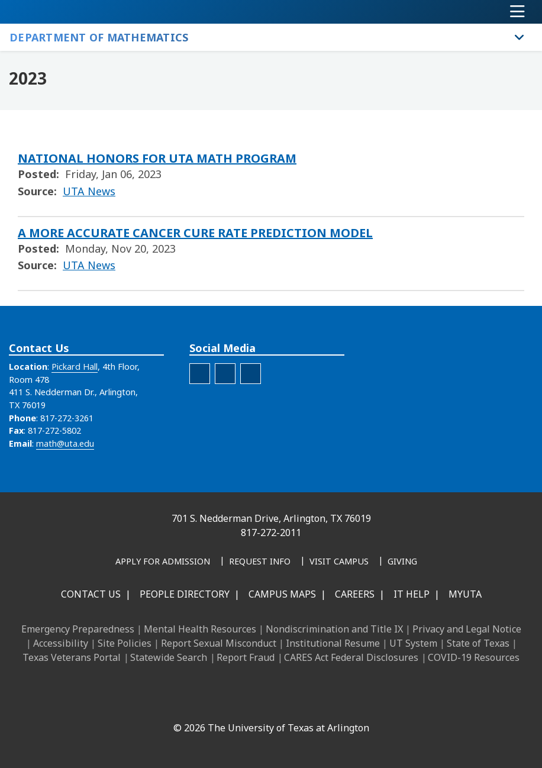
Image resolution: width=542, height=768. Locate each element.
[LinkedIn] (202, 702)
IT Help (411, 594)
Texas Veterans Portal (71, 657)
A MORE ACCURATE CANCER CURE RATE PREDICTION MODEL (195, 233)
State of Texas (478, 643)
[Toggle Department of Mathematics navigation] (519, 37)
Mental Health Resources (200, 628)
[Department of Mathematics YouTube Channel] (225, 373)
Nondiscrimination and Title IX (334, 628)
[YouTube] (280, 702)
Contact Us (91, 594)
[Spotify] (250, 373)
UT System (413, 643)
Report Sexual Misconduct (218, 643)
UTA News (89, 191)
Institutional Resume (333, 643)
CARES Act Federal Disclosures (351, 657)
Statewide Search (168, 657)
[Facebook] (176, 702)
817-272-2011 (271, 532)
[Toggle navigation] (517, 12)
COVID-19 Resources (474, 657)
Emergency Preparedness (77, 628)
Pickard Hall (74, 366)
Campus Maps (282, 594)
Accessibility (60, 643)
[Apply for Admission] (162, 562)
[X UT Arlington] (254, 702)
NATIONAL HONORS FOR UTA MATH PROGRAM (157, 158)
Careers (355, 594)
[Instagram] (228, 702)
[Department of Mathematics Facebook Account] (199, 373)
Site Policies (124, 643)
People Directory (185, 594)
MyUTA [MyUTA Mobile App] (465, 594)
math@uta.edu (65, 443)
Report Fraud (246, 657)
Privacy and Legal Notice (466, 628)
